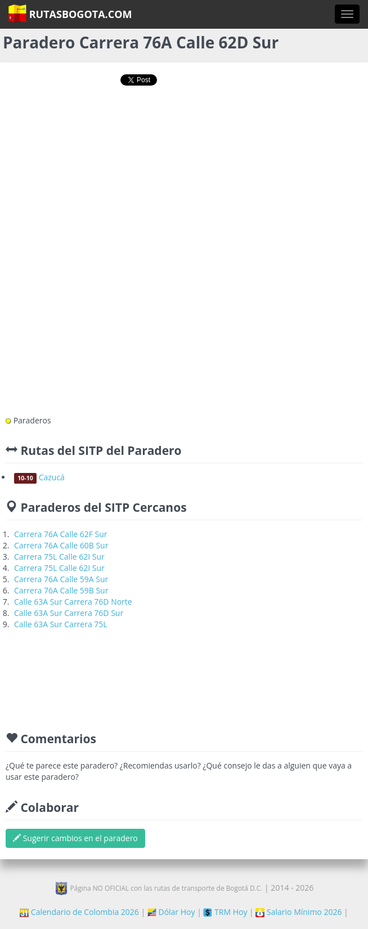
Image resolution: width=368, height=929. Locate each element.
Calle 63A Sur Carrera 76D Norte (73, 601)
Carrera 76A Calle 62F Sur (60, 534)
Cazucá (39, 477)
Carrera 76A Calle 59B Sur (61, 590)
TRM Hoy (225, 911)
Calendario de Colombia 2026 (79, 911)
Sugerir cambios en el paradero (75, 838)
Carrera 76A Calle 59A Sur (61, 579)
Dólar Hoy (171, 911)
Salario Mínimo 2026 (298, 911)
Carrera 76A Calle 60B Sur (61, 545)
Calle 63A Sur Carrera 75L (60, 624)
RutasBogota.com (70, 14)
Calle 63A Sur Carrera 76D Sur (68, 613)
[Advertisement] (184, 133)
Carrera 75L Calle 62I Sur (59, 556)
